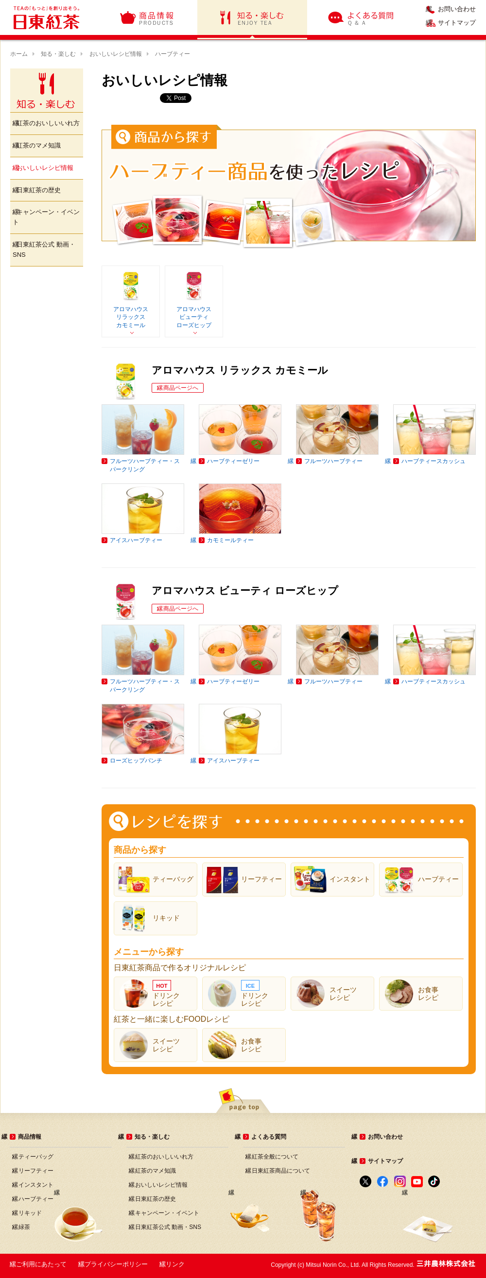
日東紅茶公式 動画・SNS (44, 249)
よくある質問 (361, 17)
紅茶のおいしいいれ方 (48, 123)
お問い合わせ (457, 9)
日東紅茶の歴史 (39, 190)
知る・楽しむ (252, 17)
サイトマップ (457, 22)
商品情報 (147, 17)
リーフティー (35, 1170)
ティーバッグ (35, 1156)
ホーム (19, 53)
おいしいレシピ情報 (115, 53)
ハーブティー (35, 1198)
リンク (175, 1264)
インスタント (35, 1184)
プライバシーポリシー (116, 1264)
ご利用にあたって (41, 1264)
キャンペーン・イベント (46, 217)
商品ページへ (180, 387)
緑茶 (24, 1227)
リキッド (30, 1213)
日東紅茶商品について (281, 1170)
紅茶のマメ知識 (39, 145)
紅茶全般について (275, 1156)
